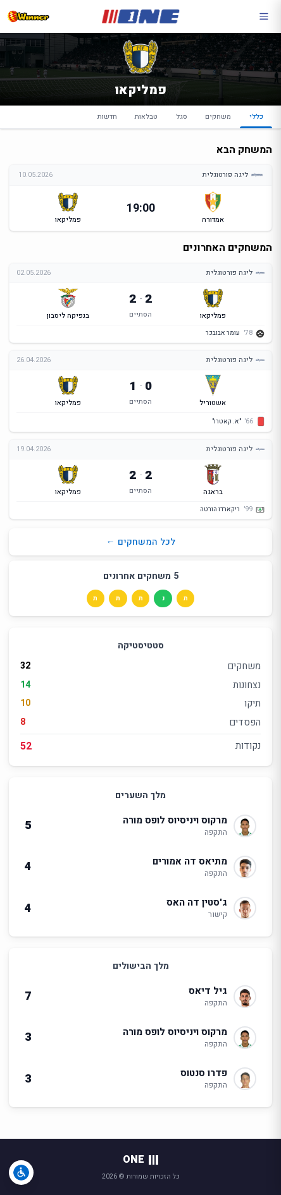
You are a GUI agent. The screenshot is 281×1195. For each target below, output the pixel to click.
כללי (256, 120)
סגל (181, 116)
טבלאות (146, 116)
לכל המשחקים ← (140, 542)
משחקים (218, 116)
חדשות (107, 116)
